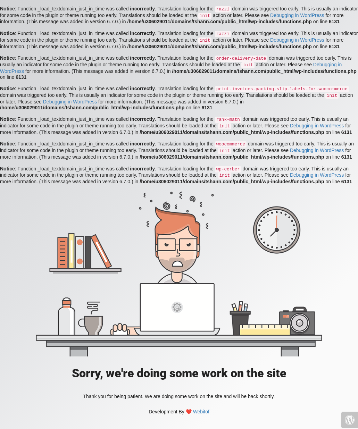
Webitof (201, 411)
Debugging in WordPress (297, 15)
